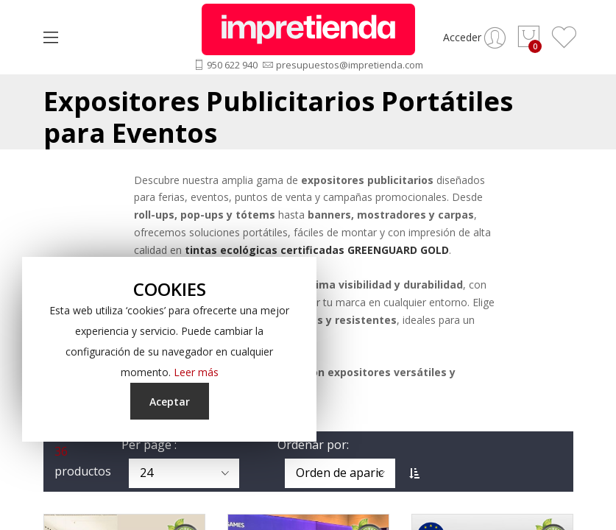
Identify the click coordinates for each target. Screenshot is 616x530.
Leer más (196, 372)
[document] (169, 349)
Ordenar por (312, 445)
